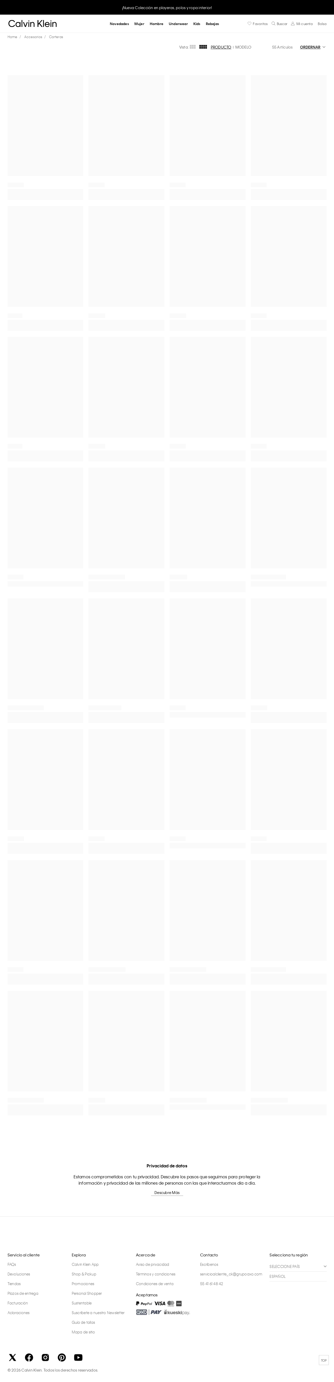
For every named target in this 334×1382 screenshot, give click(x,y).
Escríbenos (209, 1264)
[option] (167, 7)
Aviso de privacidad (152, 1264)
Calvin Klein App (85, 1264)
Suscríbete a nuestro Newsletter (98, 1312)
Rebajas (212, 23)
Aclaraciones (19, 1312)
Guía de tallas (83, 1322)
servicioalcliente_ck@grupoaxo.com (231, 1274)
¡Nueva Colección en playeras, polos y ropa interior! (167, 7)
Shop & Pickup (84, 1274)
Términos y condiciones (156, 1274)
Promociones (83, 1283)
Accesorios (33, 36)
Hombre (156, 23)
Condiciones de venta (155, 1283)
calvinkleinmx (14, 37)
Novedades (119, 23)
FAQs (12, 1264)
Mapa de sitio (83, 1332)
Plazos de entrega (23, 1293)
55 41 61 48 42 (211, 1283)
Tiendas (14, 1283)
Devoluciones (19, 1274)
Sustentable (82, 1303)
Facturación (18, 1303)
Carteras (56, 36)
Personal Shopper (87, 1293)
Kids (196, 23)
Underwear (178, 23)
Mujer (139, 23)
